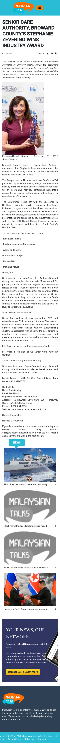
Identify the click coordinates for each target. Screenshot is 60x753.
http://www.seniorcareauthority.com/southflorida (26, 346)
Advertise (29, 739)
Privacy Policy (14, 739)
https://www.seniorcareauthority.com (29, 409)
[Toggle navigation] (39, 7)
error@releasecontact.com (15, 433)
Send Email (14, 393)
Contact (42, 739)
